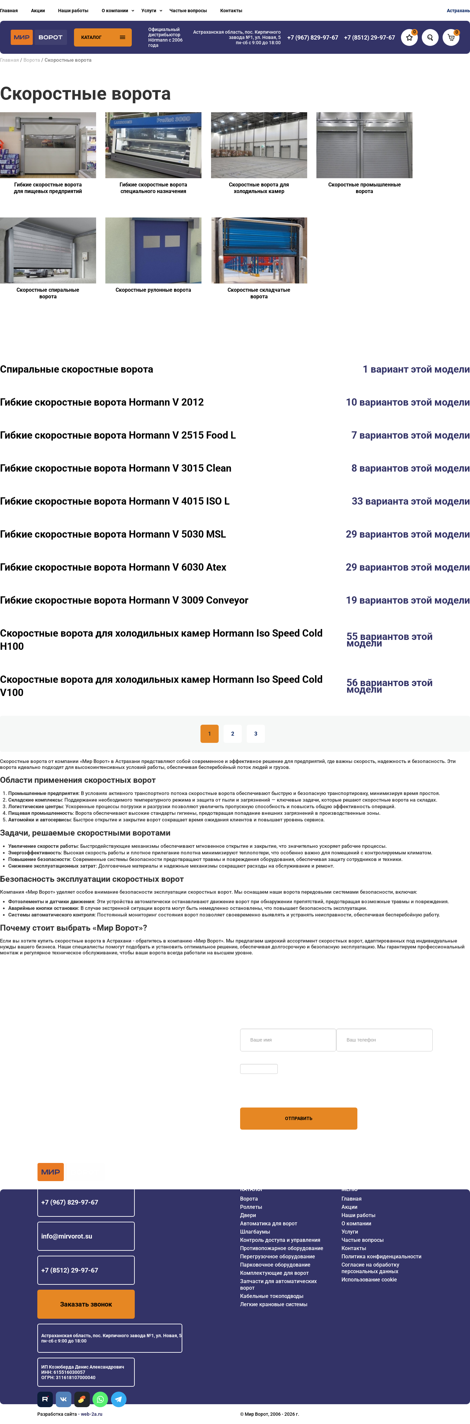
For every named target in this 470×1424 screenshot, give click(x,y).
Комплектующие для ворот (274, 1273)
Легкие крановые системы (273, 1304)
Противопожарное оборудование (281, 1248)
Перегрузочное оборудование (277, 1256)
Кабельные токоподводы (272, 1296)
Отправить (298, 1118)
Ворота (31, 60)
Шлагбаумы (255, 1232)
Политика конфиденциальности (381, 1256)
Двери (248, 1215)
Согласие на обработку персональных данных (370, 1268)
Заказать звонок (86, 1304)
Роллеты (251, 1207)
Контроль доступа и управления (280, 1240)
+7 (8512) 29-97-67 (69, 1270)
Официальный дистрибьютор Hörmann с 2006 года (165, 37)
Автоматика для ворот (268, 1223)
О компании (115, 10)
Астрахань (458, 10)
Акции (38, 10)
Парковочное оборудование (275, 1265)
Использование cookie (369, 1279)
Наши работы (73, 10)
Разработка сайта (57, 1414)
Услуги (148, 10)
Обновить (252, 1061)
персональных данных (265, 1095)
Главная (9, 10)
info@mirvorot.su (66, 1236)
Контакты (231, 10)
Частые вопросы (188, 10)
